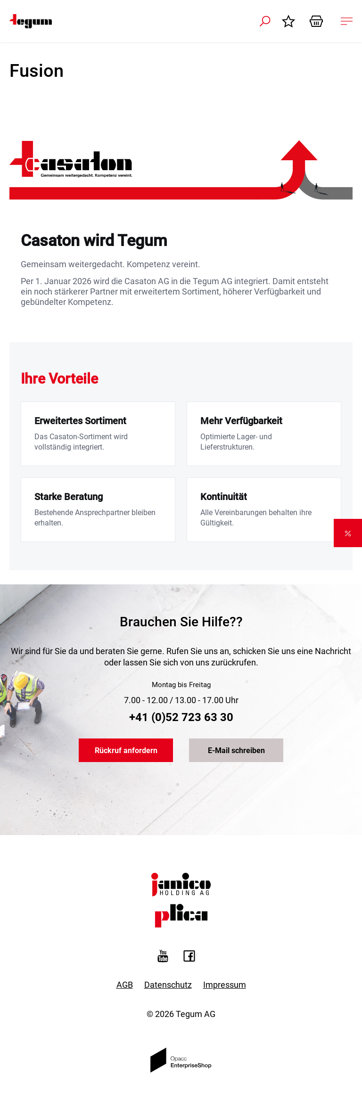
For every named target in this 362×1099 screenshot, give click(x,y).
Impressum (224, 985)
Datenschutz (168, 985)
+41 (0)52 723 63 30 (181, 717)
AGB (124, 985)
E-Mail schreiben (236, 750)
